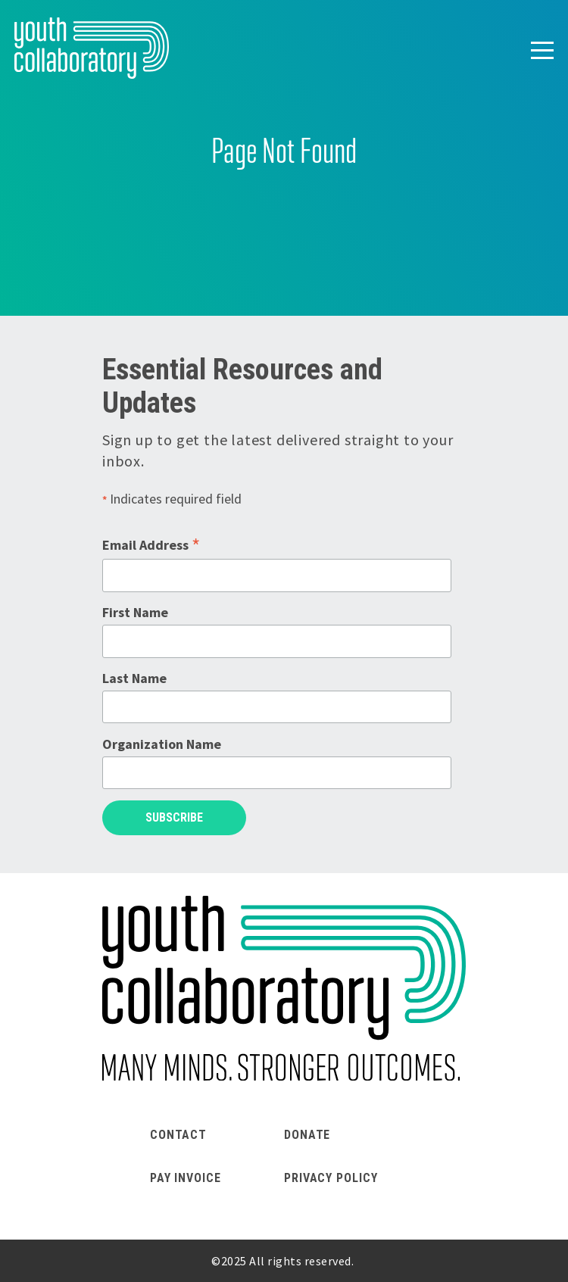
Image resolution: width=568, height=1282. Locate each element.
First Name (135, 612)
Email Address (151, 545)
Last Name (134, 678)
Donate (307, 1135)
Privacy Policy (331, 1178)
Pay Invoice (185, 1178)
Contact (178, 1135)
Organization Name (161, 744)
